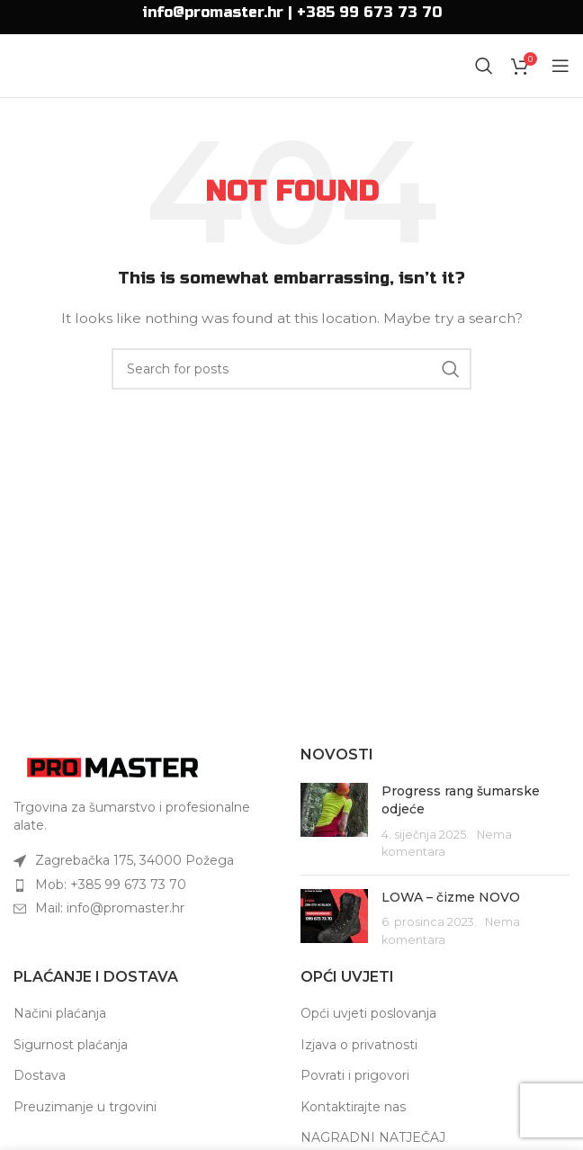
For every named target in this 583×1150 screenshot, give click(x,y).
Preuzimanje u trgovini (85, 1107)
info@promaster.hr (212, 12)
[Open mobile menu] (561, 66)
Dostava (39, 1075)
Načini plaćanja (59, 1013)
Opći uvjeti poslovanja (368, 1013)
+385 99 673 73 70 (369, 12)
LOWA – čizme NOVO (450, 897)
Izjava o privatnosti (358, 1045)
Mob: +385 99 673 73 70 (110, 884)
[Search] (484, 66)
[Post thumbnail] (334, 821)
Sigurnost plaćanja (70, 1045)
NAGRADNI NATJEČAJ (372, 1137)
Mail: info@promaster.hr (109, 908)
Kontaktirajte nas (353, 1107)
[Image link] (112, 767)
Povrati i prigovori (354, 1075)
